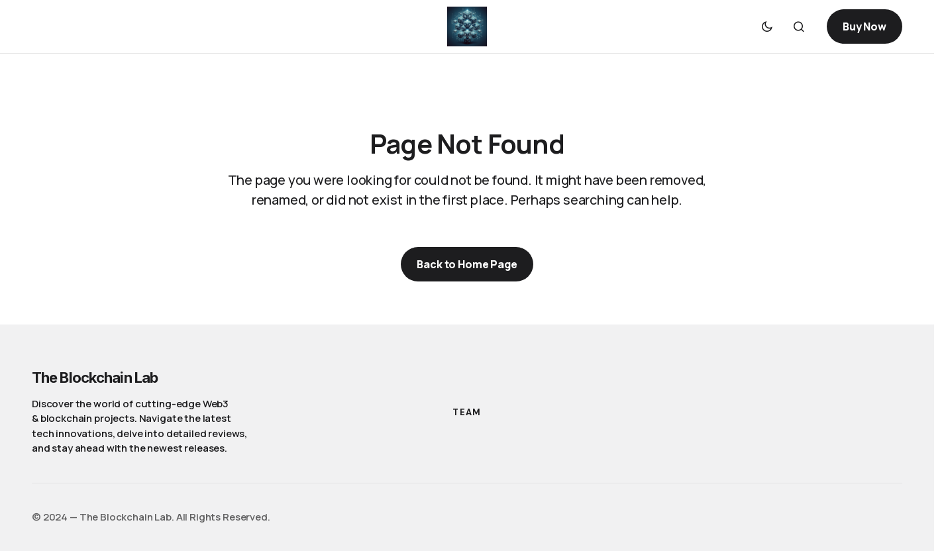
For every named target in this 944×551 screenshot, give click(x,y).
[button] (767, 26)
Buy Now (864, 26)
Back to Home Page (467, 264)
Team (466, 412)
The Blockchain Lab (95, 377)
